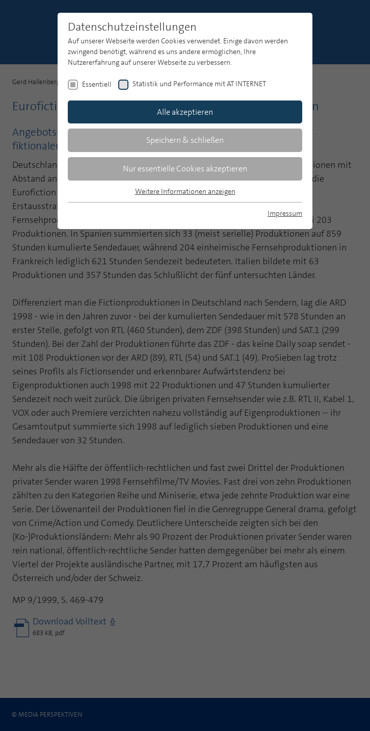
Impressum (285, 213)
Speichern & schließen (185, 140)
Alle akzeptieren (185, 112)
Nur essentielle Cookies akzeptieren (185, 168)
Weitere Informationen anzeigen (185, 191)
